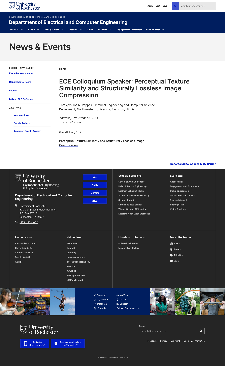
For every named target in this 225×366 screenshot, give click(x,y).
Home (62, 69)
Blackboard (72, 243)
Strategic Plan (177, 204)
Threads (100, 308)
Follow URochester (128, 308)
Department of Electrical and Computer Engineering (68, 23)
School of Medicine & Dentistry (134, 195)
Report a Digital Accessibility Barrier (193, 164)
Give (165, 5)
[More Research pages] (110, 30)
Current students (23, 247)
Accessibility (176, 181)
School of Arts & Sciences (131, 181)
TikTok (121, 299)
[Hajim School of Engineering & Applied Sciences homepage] (37, 182)
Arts (174, 261)
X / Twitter (101, 299)
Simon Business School (130, 204)
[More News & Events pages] (163, 30)
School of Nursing (127, 200)
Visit (158, 5)
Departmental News (20, 82)
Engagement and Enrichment (184, 186)
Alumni (90, 29)
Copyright (175, 340)
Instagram (100, 303)
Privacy (163, 340)
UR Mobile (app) (75, 279)
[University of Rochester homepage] (24, 6)
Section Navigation (22, 68)
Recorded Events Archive (27, 131)
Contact (71, 247)
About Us (14, 29)
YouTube (122, 295)
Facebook (100, 295)
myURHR (71, 270)
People (31, 29)
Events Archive (21, 123)
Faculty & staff (22, 257)
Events (13, 90)
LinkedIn (122, 303)
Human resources (76, 257)
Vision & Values (178, 209)
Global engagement (180, 190)
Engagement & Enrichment (129, 29)
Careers (95, 192)
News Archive (21, 115)
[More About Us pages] (21, 30)
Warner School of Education (132, 209)
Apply (150, 5)
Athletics (176, 255)
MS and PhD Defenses (21, 99)
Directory (71, 252)
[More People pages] (38, 30)
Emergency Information (194, 340)
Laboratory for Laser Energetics (134, 213)
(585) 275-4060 (29, 222)
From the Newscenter (21, 73)
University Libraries (128, 243)
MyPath (71, 266)
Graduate (73, 29)
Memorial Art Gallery (128, 247)
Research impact (178, 200)
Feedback (152, 340)
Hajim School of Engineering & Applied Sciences (37, 17)
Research (102, 29)
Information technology (78, 261)
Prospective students (26, 243)
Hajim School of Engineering (132, 186)
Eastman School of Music (131, 190)
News (175, 243)
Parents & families (24, 252)
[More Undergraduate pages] (62, 30)
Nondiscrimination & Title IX (184, 195)
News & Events (153, 29)
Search (142, 326)
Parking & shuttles (76, 275)
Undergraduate (51, 29)
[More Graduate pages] (80, 30)
